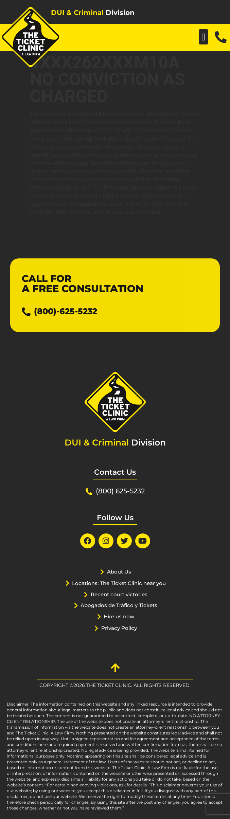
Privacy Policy (119, 628)
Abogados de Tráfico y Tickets (119, 605)
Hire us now (119, 616)
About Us (119, 571)
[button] (203, 36)
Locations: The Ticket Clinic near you (119, 583)
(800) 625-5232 (120, 491)
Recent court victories (119, 594)
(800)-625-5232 (65, 311)
